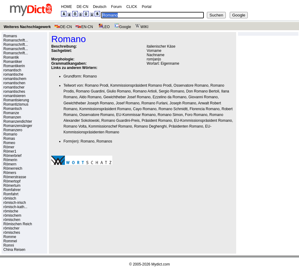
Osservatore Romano (191, 85)
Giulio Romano (118, 91)
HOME (66, 7)
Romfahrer (12, 190)
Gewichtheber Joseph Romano (88, 103)
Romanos (104, 141)
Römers (9, 173)
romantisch (12, 70)
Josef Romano (127, 103)
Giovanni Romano (203, 97)
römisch (9, 198)
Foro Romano (196, 115)
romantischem (14, 79)
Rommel (10, 241)
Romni (8, 245)
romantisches (14, 91)
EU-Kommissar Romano (136, 115)
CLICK (131, 7)
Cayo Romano (145, 109)
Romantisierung (16, 100)
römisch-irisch (14, 203)
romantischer (13, 87)
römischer (11, 228)
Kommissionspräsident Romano (105, 109)
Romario (10, 134)
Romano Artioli (145, 91)
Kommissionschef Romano (110, 126)
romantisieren (14, 96)
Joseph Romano (183, 103)
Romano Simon (170, 115)
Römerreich (12, 168)
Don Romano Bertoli (202, 91)
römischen (11, 220)
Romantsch (12, 109)
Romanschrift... (15, 40)
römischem (12, 215)
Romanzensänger (17, 126)
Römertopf (11, 181)
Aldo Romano (90, 97)
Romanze (11, 113)
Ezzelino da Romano (169, 97)
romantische (13, 74)
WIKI (141, 27)
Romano (90, 76)
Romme (9, 237)
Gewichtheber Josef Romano (127, 97)
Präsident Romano (157, 120)
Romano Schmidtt (173, 109)
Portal (146, 7)
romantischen (14, 83)
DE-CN (82, 7)
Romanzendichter (17, 121)
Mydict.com (160, 264)
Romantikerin (14, 66)
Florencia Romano (205, 109)
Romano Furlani (154, 103)
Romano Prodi (96, 85)
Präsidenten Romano (186, 126)
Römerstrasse (14, 177)
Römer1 (9, 151)
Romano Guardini (90, 91)
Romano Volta (74, 126)
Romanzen (12, 117)
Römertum (11, 185)
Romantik (11, 57)
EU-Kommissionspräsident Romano (203, 120)
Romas (9, 138)
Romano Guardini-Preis (120, 120)
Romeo (9, 143)
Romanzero (12, 130)
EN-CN (84, 27)
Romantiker (12, 62)
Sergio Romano (171, 91)
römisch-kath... (15, 207)
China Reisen (14, 250)
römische (10, 211)
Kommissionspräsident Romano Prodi (140, 85)
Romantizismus (15, 104)
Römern (9, 164)
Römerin (10, 160)
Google (122, 27)
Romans (10, 36)
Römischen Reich (17, 224)
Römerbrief (12, 156)
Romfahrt (10, 194)
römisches (11, 232)
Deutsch (99, 7)
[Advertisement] (82, 199)
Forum (116, 7)
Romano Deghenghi (150, 126)
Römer (8, 147)
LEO (103, 27)
